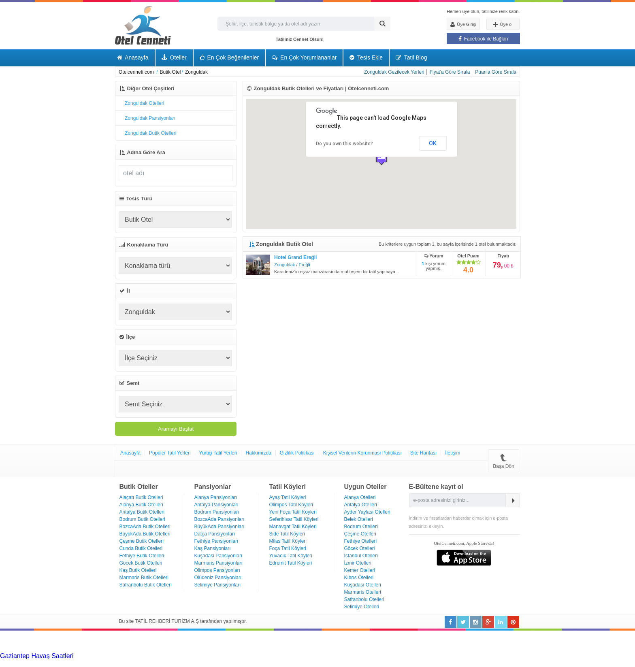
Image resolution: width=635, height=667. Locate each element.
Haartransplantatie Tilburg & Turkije (124, 655)
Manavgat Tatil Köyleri (293, 526)
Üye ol (502, 25)
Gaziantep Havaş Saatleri (36, 655)
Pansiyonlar (212, 486)
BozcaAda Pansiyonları (219, 519)
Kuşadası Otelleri (362, 585)
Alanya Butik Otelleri (141, 505)
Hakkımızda (258, 453)
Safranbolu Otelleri (364, 599)
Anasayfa (133, 57)
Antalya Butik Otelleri (141, 512)
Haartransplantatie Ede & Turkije (497, 663)
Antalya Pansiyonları (216, 505)
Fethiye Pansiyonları (216, 541)
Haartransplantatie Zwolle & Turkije (184, 663)
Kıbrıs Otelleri (359, 577)
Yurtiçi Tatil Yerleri (218, 453)
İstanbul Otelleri (361, 556)
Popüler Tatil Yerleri (170, 453)
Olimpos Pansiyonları (217, 570)
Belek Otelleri (358, 519)
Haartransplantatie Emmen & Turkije (399, 663)
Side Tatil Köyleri (287, 534)
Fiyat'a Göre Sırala (450, 72)
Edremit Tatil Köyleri (290, 563)
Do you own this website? (344, 144)
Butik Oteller (138, 486)
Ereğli (304, 264)
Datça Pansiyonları (214, 534)
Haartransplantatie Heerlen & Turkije (227, 655)
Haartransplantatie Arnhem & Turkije (440, 655)
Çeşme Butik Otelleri (141, 541)
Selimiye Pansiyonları (217, 585)
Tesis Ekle (366, 57)
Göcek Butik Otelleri (140, 563)
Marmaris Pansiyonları (218, 563)
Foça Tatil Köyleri (287, 548)
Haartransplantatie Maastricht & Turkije (291, 663)
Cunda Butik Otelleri (141, 548)
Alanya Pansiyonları (215, 497)
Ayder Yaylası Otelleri (367, 512)
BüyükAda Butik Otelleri (144, 534)
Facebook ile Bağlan (483, 39)
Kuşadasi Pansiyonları (218, 556)
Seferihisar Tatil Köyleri (294, 519)
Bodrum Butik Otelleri (142, 519)
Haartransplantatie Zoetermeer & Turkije (76, 663)
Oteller (174, 57)
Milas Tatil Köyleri (288, 541)
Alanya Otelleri (360, 497)
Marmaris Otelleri (362, 592)
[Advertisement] (60, 641)
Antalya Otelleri (360, 505)
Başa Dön (503, 460)
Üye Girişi (463, 24)
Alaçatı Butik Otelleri (141, 497)
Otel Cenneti (143, 25)
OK (433, 143)
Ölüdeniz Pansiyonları (218, 577)
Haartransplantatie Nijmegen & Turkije (333, 655)
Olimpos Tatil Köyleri (291, 505)
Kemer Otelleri (359, 570)
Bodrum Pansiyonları (216, 512)
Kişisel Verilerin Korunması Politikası (362, 453)
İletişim (452, 453)
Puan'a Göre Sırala (495, 72)
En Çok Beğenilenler (229, 57)
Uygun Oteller (365, 486)
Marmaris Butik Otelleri (143, 577)
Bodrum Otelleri (361, 526)
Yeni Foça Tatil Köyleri (293, 512)
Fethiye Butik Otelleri (141, 556)
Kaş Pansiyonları (212, 548)
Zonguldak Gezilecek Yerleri (394, 72)
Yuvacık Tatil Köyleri (291, 556)
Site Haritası (423, 453)
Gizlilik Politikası (297, 453)
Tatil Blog (411, 57)
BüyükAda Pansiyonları (219, 526)
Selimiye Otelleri (361, 607)
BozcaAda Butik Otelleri (144, 526)
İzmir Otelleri (357, 563)
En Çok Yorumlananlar (304, 57)
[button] (381, 158)
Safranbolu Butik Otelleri (145, 585)
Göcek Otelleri (359, 548)
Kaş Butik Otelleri (138, 570)
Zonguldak (284, 264)
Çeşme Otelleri (360, 534)
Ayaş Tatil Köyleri (287, 497)
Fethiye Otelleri (360, 541)
